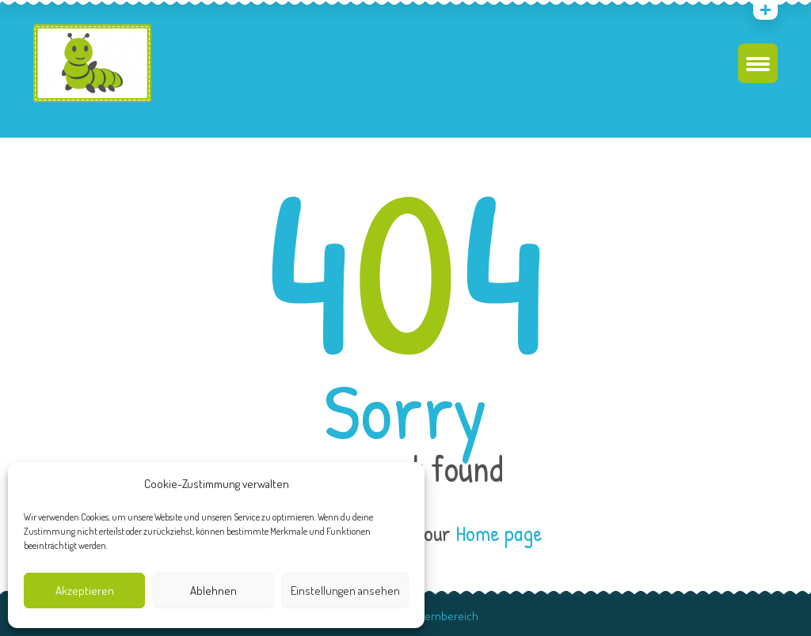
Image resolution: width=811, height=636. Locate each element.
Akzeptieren (84, 590)
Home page (499, 533)
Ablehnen (213, 590)
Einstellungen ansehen (345, 590)
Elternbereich (445, 615)
